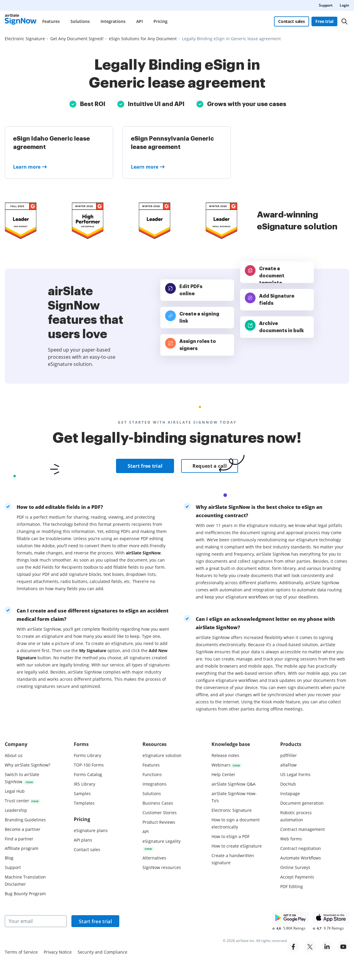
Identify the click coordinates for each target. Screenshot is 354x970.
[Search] (344, 21)
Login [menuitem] (344, 5)
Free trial (324, 21)
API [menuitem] (139, 21)
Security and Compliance (102, 952)
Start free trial (145, 466)
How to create (237, 846)
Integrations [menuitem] (113, 21)
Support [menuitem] (326, 5)
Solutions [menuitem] (80, 21)
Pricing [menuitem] (160, 21)
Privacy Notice (58, 952)
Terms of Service (21, 952)
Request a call (209, 466)
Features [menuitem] (51, 21)
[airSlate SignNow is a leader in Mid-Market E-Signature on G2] (21, 221)
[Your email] (36, 921)
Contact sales (291, 21)
